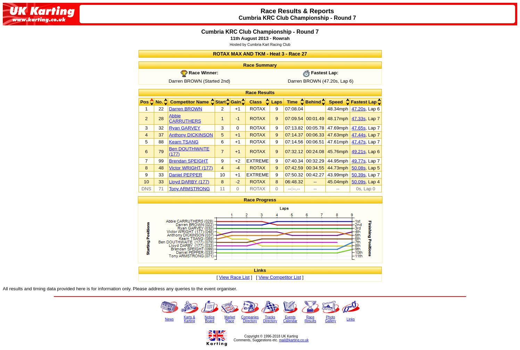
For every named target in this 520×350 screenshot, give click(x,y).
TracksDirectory (270, 319)
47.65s (358, 128)
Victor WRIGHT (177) (191, 167)
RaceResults (310, 319)
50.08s (358, 167)
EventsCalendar (290, 319)
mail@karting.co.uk (293, 340)
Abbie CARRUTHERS (185, 118)
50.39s (358, 174)
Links (351, 319)
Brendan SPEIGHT (188, 161)
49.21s (358, 151)
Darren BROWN (185, 108)
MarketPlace (229, 319)
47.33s (358, 118)
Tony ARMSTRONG (189, 188)
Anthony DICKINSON (191, 135)
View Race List (234, 277)
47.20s (358, 108)
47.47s (358, 141)
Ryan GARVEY (184, 128)
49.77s (358, 161)
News (169, 319)
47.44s (358, 135)
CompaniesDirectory (250, 319)
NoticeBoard (209, 319)
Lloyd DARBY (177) (189, 181)
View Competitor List (279, 277)
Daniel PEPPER (185, 174)
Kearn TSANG (183, 141)
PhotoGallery (330, 319)
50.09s (358, 181)
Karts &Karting (189, 319)
